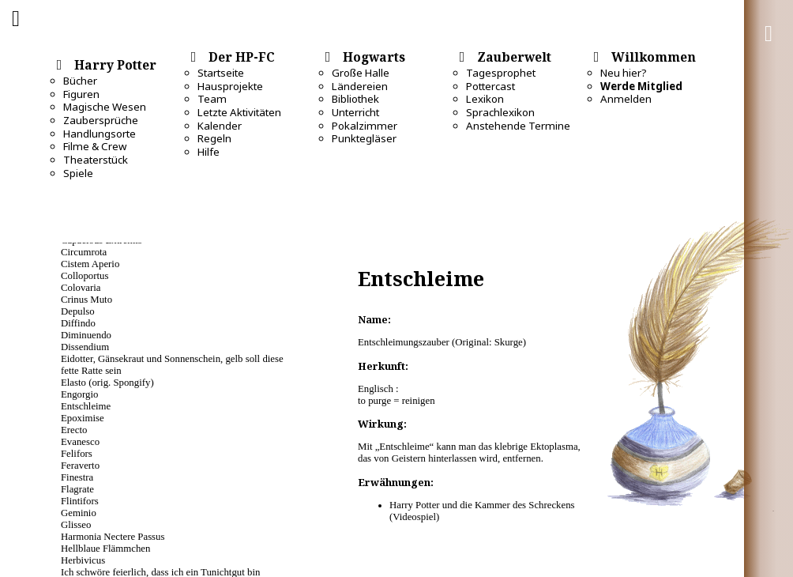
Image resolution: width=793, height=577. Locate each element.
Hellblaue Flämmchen (105, 548)
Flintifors (80, 501)
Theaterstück (95, 160)
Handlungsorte (99, 133)
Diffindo (78, 323)
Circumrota (84, 252)
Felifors (76, 453)
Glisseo (76, 524)
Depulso (78, 311)
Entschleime (86, 406)
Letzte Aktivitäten (239, 112)
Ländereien (360, 86)
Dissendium (85, 347)
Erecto (74, 430)
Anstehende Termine (518, 126)
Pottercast (490, 86)
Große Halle (360, 73)
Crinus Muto (86, 299)
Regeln (214, 138)
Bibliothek (355, 99)
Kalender (219, 126)
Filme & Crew (94, 146)
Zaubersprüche (100, 120)
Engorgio (79, 394)
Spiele (78, 173)
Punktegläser (364, 138)
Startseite (220, 73)
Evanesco (80, 441)
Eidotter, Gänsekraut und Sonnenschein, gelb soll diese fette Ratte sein (172, 364)
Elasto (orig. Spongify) (107, 382)
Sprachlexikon (500, 112)
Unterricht (355, 112)
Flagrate (77, 489)
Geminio (78, 513)
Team (212, 99)
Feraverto (80, 465)
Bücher (80, 81)
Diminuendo (86, 335)
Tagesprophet (501, 73)
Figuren (81, 94)
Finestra (77, 477)
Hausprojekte (230, 86)
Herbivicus (83, 560)
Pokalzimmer (364, 126)
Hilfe (208, 152)
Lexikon (485, 99)
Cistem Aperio (90, 264)
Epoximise (82, 418)
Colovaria (80, 287)
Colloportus (84, 275)
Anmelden (626, 99)
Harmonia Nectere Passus (112, 536)
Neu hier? (623, 73)
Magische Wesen (104, 107)
